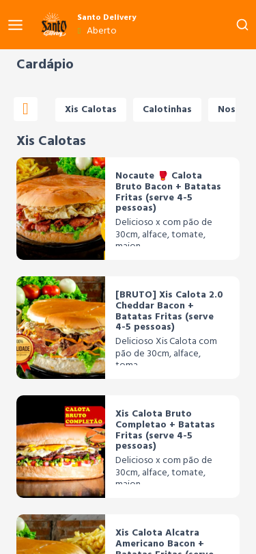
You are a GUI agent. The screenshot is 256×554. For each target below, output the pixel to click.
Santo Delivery (106, 18)
